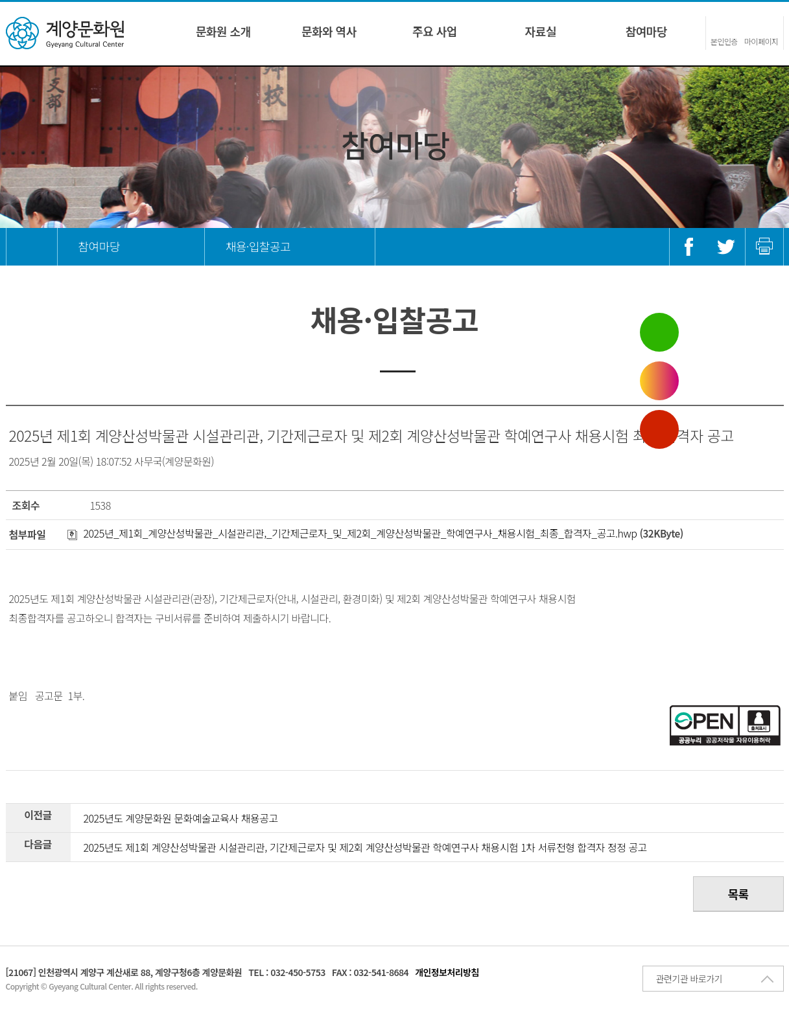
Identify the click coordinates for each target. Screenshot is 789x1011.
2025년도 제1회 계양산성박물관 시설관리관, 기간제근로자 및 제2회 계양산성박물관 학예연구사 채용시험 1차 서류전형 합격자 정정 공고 (365, 847)
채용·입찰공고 (258, 246)
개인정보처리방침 (447, 972)
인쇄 (764, 247)
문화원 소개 (223, 31)
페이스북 (688, 247)
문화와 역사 (329, 31)
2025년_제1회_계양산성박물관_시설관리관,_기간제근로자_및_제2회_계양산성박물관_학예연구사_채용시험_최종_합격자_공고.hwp (352, 533)
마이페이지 (761, 41)
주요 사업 (434, 31)
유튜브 (659, 429)
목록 (737, 893)
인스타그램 (659, 380)
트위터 (726, 247)
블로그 (659, 332)
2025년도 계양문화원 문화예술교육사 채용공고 (181, 818)
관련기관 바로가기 (689, 978)
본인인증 (724, 41)
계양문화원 (65, 33)
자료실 (540, 31)
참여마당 (646, 31)
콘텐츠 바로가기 (31, 0)
